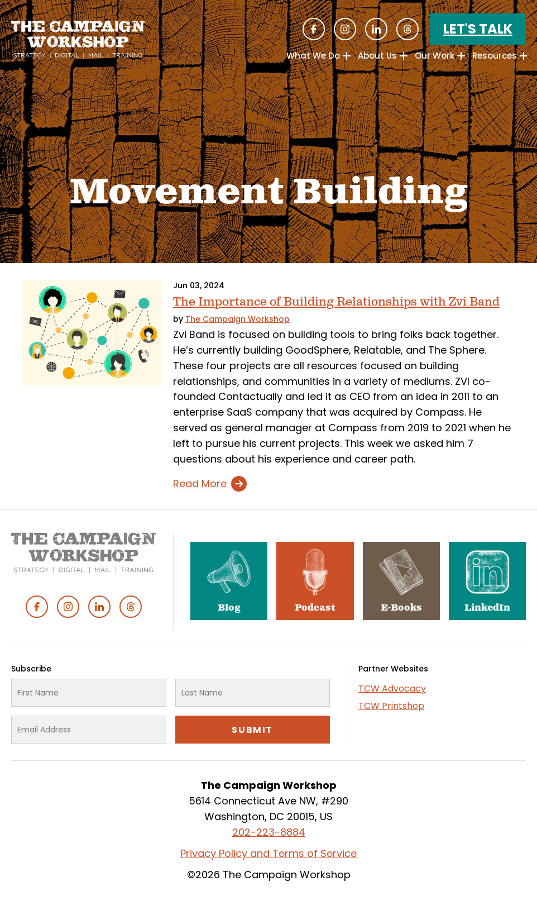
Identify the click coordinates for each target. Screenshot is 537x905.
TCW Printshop (391, 705)
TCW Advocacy (392, 688)
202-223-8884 (268, 832)
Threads (407, 29)
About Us (377, 55)
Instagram (345, 29)
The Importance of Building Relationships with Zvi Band (336, 301)
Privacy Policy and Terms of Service (268, 853)
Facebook (314, 29)
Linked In (376, 29)
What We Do (313, 55)
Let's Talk (477, 29)
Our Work (434, 55)
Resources (494, 55)
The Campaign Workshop (237, 319)
